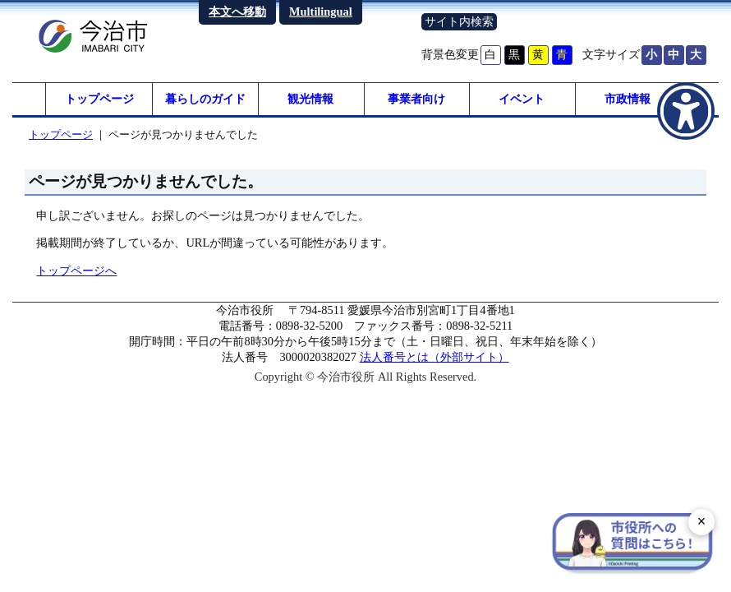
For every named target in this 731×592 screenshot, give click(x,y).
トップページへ (76, 270)
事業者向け (416, 98)
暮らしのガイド (205, 98)
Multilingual (320, 11)
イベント (522, 98)
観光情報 (310, 98)
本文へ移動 (237, 11)
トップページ (99, 98)
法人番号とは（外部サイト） (434, 356)
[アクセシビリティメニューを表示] (686, 111)
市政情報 (628, 98)
